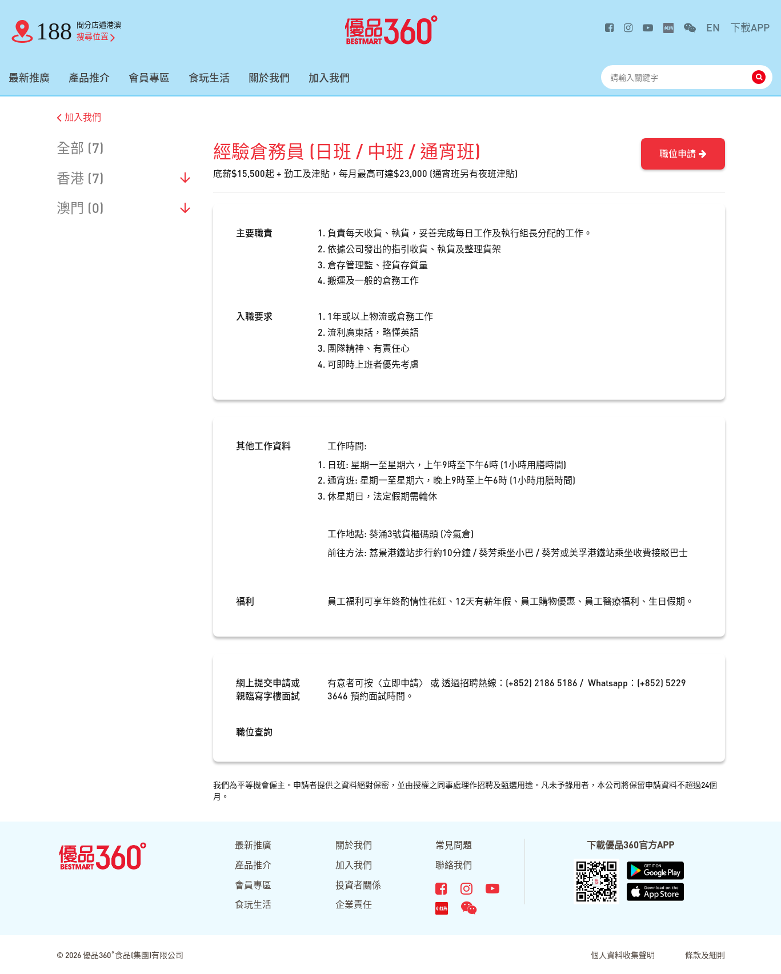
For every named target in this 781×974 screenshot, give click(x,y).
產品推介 (89, 77)
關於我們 (269, 77)
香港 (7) (80, 178)
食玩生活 (209, 77)
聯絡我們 (453, 865)
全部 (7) (80, 147)
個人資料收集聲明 (623, 954)
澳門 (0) (80, 207)
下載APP (750, 27)
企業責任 (353, 904)
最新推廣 (29, 77)
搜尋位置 (96, 36)
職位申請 (683, 153)
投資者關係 (358, 885)
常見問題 (453, 845)
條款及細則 (705, 954)
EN (713, 27)
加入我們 (329, 77)
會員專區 (149, 77)
